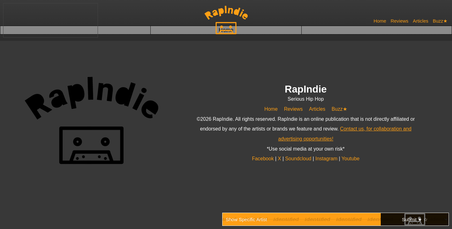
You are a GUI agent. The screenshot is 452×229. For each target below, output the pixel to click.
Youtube (350, 158)
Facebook (263, 158)
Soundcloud (299, 158)
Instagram (327, 158)
